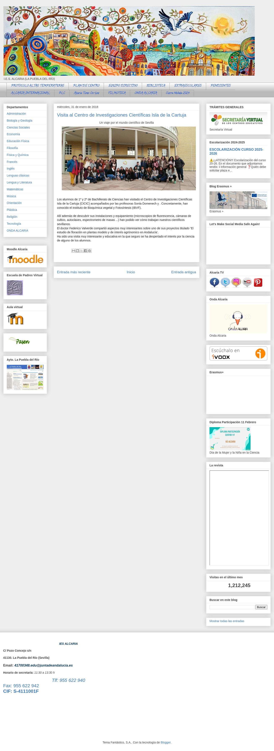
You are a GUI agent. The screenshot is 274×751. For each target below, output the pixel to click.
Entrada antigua (183, 272)
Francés (12, 161)
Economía (13, 134)
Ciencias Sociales (18, 127)
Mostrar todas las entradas (226, 621)
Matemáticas (15, 189)
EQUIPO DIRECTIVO (122, 86)
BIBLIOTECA (155, 86)
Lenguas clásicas (18, 175)
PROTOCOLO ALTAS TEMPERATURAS (37, 86)
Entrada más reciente (73, 272)
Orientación (14, 203)
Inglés (10, 168)
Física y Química (17, 155)
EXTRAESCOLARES (188, 86)
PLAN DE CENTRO (86, 86)
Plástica (12, 209)
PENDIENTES (221, 86)
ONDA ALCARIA (145, 93)
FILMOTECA (116, 93)
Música (11, 196)
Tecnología (14, 223)
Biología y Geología (19, 120)
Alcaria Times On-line (86, 93)
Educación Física (18, 141)
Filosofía (12, 148)
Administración (16, 113)
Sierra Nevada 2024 (177, 93)
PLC (62, 93)
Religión (12, 216)
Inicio (131, 272)
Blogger (166, 742)
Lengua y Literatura (19, 182)
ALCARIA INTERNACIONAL (30, 93)
